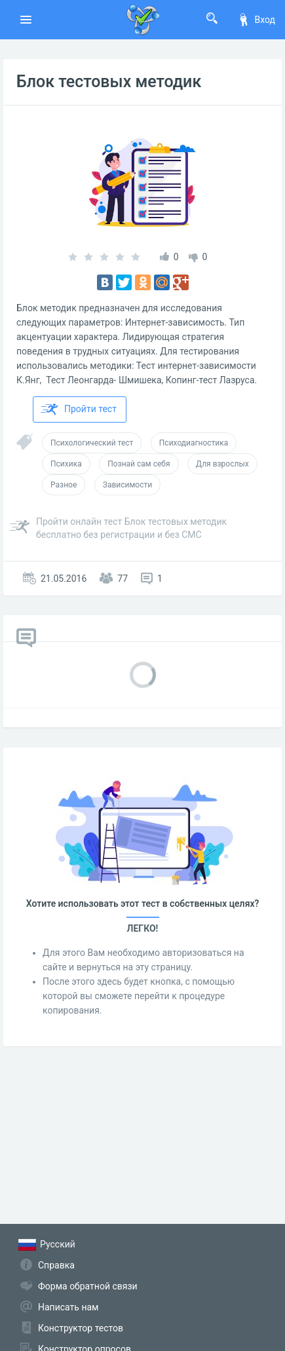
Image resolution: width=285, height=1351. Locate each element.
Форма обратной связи (88, 1286)
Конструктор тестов (80, 1328)
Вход (256, 19)
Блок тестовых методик (108, 81)
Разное (63, 484)
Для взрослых (222, 463)
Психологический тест (91, 442)
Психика (66, 463)
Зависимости (127, 484)
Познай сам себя (138, 463)
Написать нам (68, 1307)
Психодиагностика (194, 442)
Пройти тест (79, 409)
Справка (56, 1265)
